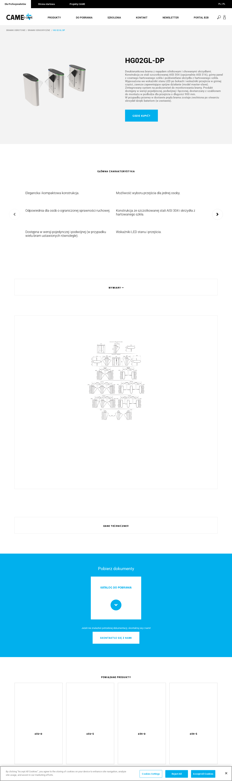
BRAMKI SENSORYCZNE (39, 31)
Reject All (177, 773)
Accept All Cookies (203, 773)
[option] (58, 85)
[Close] (226, 773)
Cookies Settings (151, 773)
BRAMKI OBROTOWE (15, 31)
